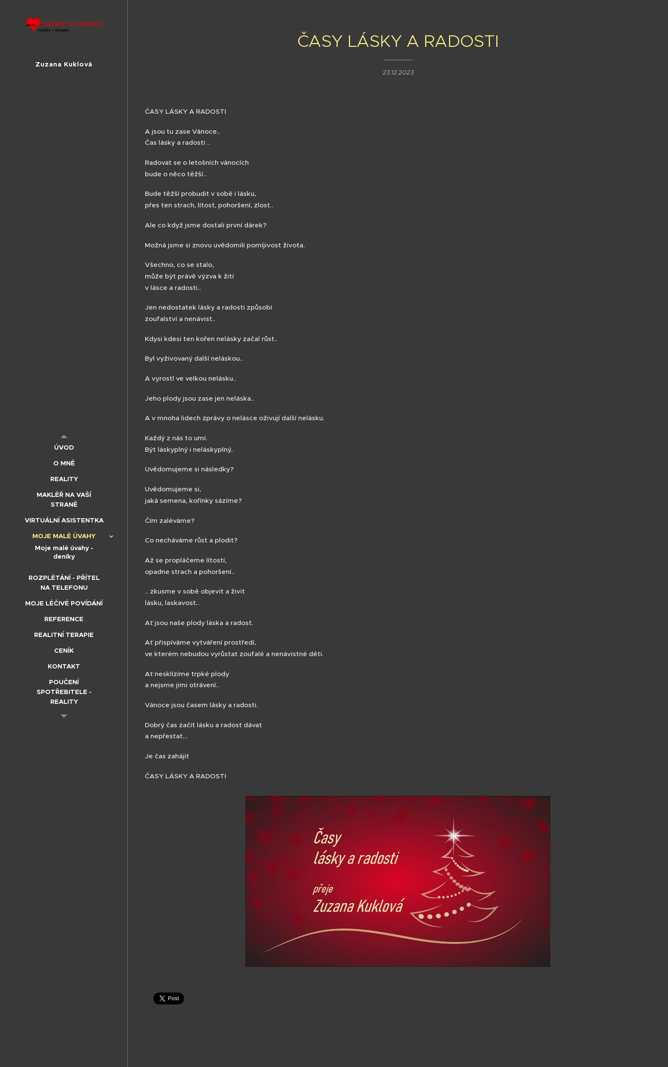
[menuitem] (64, 447)
